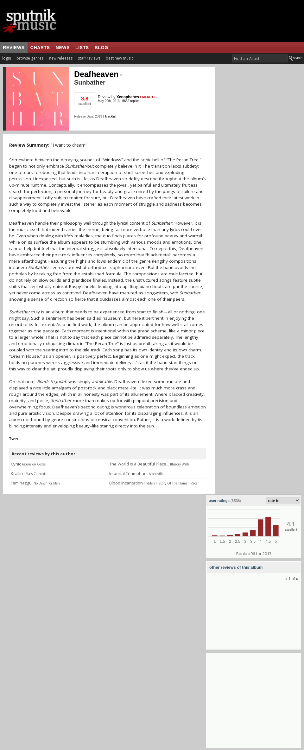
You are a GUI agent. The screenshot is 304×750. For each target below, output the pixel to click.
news (63, 47)
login (6, 58)
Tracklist (110, 116)
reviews (14, 47)
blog (101, 47)
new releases (61, 58)
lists (82, 47)
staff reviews (89, 58)
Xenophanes (128, 97)
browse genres (29, 58)
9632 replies (130, 101)
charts (40, 47)
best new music (119, 58)
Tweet (15, 438)
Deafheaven (98, 74)
